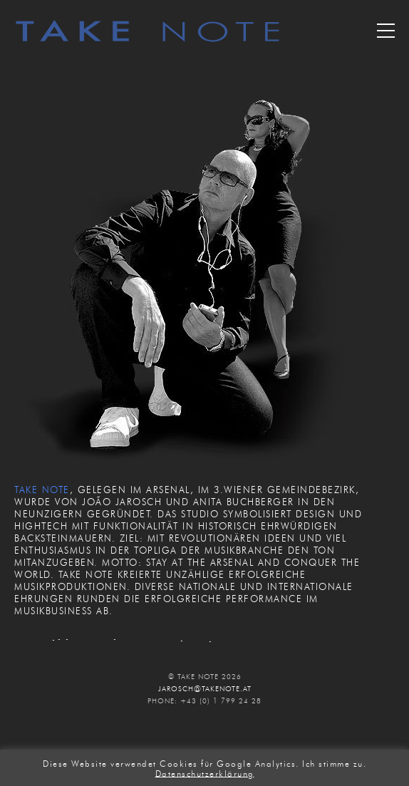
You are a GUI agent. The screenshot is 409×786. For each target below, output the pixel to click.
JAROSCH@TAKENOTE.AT (205, 688)
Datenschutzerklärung (204, 772)
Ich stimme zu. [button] (334, 763)
